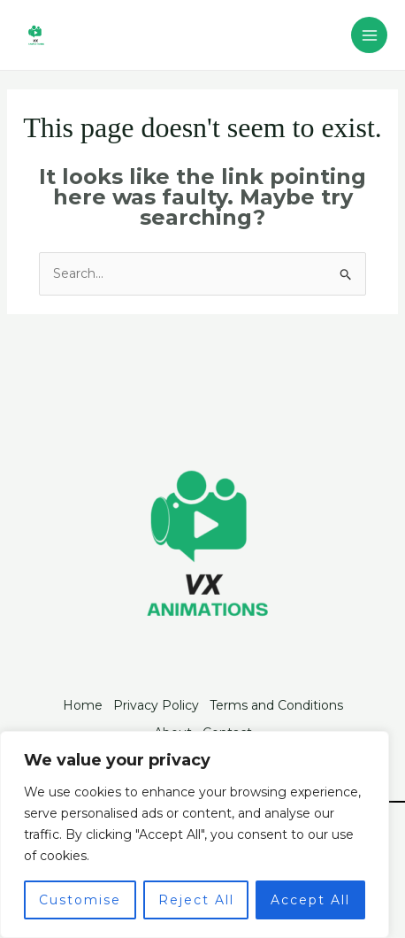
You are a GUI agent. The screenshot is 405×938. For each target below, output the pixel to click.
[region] (194, 834)
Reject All (196, 900)
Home (83, 705)
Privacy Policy (156, 705)
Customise (80, 900)
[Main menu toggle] (369, 35)
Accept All (310, 900)
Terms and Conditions (276, 705)
